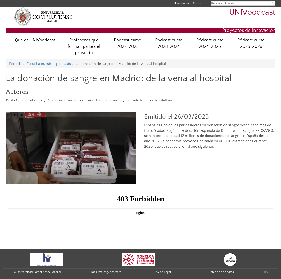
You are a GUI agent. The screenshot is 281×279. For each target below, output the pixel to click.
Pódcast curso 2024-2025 (210, 43)
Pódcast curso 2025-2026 (251, 43)
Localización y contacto (106, 272)
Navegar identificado (187, 3)
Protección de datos (221, 272)
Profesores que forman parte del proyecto (84, 46)
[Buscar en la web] (272, 3)
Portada (15, 64)
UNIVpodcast (252, 12)
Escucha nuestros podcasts (49, 64)
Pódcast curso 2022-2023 (127, 43)
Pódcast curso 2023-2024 (169, 43)
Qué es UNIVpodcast (35, 40)
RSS (266, 272)
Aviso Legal (163, 272)
